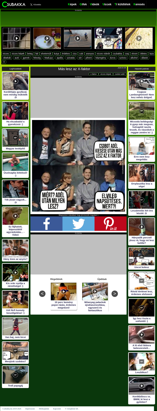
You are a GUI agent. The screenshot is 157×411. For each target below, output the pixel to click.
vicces (6, 53)
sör (80, 57)
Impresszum (30, 409)
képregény (100, 57)
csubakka (117, 53)
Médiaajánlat (44, 409)
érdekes (66, 53)
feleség (37, 57)
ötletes (143, 53)
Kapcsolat (57, 409)
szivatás (71, 57)
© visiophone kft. (71, 409)
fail (36, 53)
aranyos (90, 53)
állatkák (7, 57)
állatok (144, 57)
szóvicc (123, 57)
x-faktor (93, 74)
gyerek (26, 57)
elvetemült (46, 53)
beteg (30, 53)
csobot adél (120, 74)
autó (17, 57)
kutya (56, 53)
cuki (81, 53)
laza (151, 53)
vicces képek (18, 53)
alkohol (133, 57)
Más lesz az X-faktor (74, 69)
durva (113, 57)
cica (75, 53)
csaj (127, 53)
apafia (60, 57)
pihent (89, 57)
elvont (134, 53)
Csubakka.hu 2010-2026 (11, 409)
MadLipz (48, 57)
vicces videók (103, 53)
